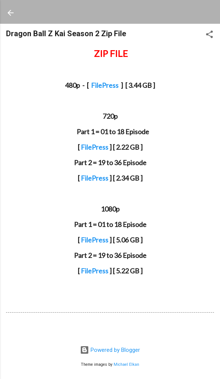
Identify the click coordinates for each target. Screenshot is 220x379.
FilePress (104, 85)
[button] (209, 35)
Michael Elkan (126, 364)
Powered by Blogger (110, 350)
